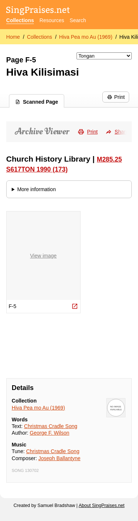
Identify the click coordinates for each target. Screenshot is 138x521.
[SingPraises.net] (38, 11)
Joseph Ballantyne (59, 458)
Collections (20, 20)
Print (116, 97)
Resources (51, 20)
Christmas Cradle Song (50, 426)
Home (13, 37)
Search (78, 20)
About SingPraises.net (102, 505)
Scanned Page (36, 102)
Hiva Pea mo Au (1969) (86, 37)
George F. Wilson (49, 433)
